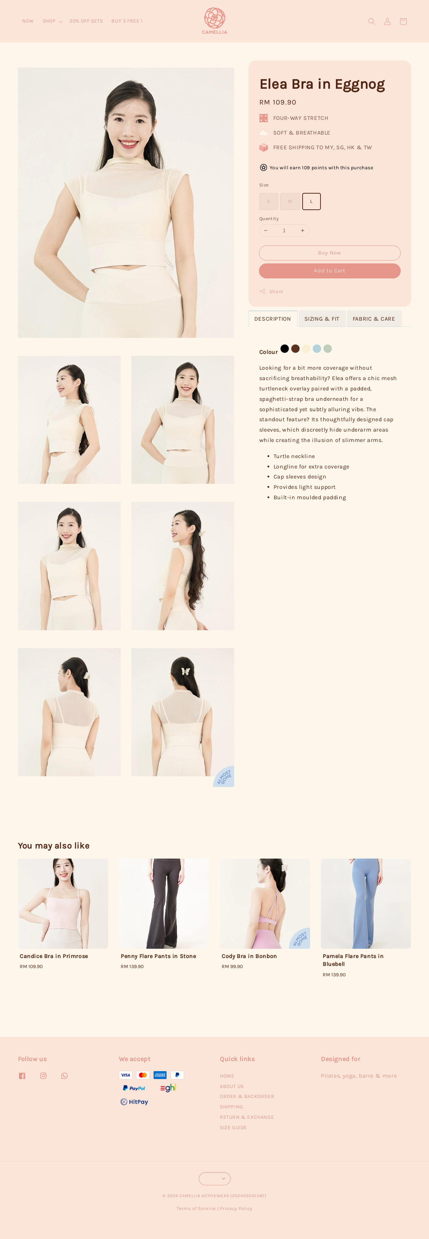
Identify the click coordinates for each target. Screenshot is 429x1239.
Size (264, 185)
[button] (372, 21)
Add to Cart (330, 270)
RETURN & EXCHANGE (247, 1117)
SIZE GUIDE (233, 1127)
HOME (227, 1076)
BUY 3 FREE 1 (127, 21)
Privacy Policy (236, 1208)
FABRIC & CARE (374, 318)
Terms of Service (196, 1208)
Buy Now (329, 252)
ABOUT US (232, 1086)
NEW (28, 21)
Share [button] (271, 291)
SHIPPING (231, 1107)
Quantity (269, 218)
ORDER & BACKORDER (247, 1096)
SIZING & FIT (321, 318)
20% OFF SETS (86, 21)
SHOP (49, 21)
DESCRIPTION (272, 318)
